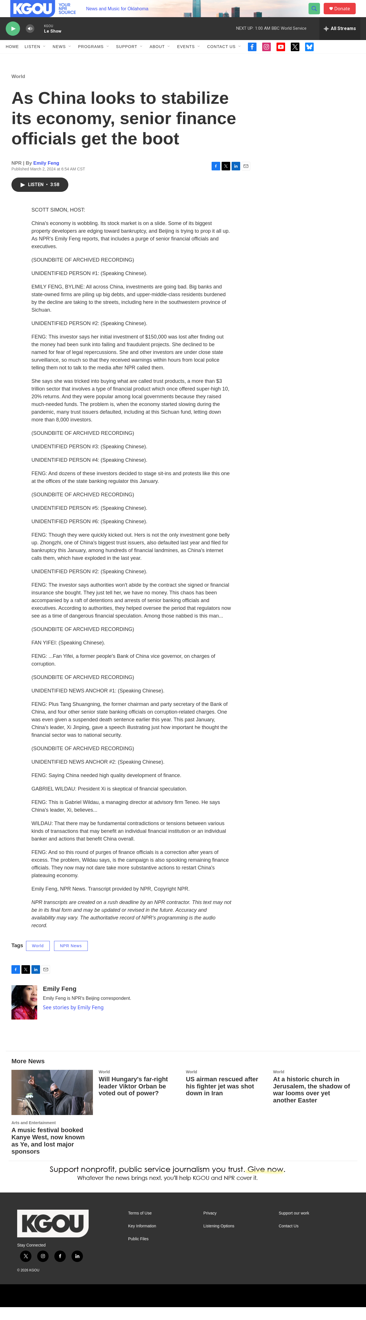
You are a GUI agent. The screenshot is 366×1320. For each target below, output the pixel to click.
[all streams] (339, 41)
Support (126, 59)
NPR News (71, 958)
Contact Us (221, 59)
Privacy (209, 1226)
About (157, 59)
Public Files (138, 1252)
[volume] (30, 41)
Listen (32, 59)
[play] (12, 41)
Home (12, 59)
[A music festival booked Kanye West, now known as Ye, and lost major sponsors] (52, 1105)
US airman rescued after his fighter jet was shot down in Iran (222, 1099)
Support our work (294, 1226)
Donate (346, 15)
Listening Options (218, 1239)
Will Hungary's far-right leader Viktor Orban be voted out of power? (133, 1099)
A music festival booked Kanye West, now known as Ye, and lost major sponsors (48, 1153)
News (59, 59)
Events (186, 59)
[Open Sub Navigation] (44, 59)
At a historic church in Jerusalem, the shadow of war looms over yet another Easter (311, 1102)
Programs (91, 59)
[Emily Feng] (24, 1015)
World (18, 89)
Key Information (142, 1239)
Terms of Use (140, 1226)
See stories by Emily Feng (73, 1020)
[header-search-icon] (317, 15)
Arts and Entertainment (33, 1135)
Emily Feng (46, 176)
